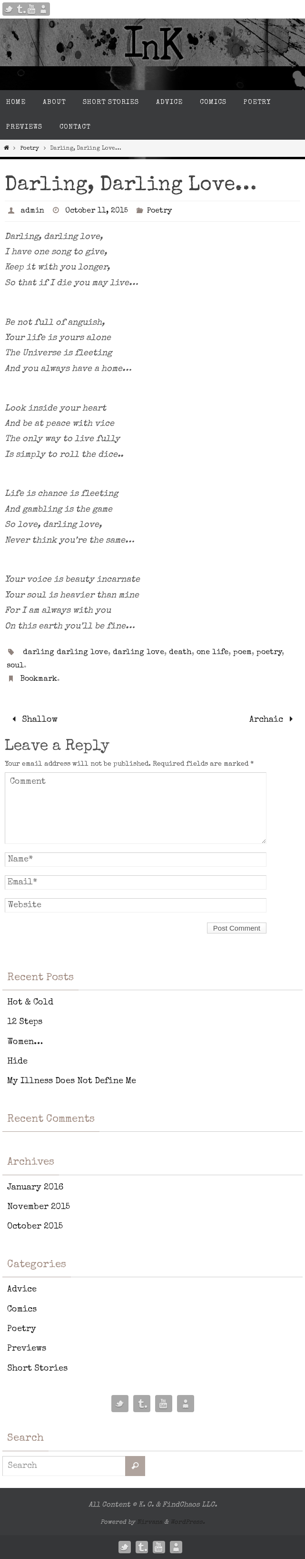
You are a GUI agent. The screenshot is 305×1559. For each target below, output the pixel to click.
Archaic (273, 720)
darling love (138, 652)
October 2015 (35, 1226)
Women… (25, 1042)
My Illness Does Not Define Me (71, 1081)
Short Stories (37, 1368)
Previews (26, 1348)
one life (212, 652)
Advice (22, 1289)
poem (242, 652)
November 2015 (38, 1207)
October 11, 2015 (96, 211)
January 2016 (35, 1187)
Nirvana (149, 1522)
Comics (22, 1309)
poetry (269, 652)
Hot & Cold (30, 1002)
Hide (17, 1061)
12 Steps (24, 1022)
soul (15, 666)
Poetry (29, 149)
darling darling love (65, 652)
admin (32, 211)
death (180, 652)
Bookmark (38, 679)
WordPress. (187, 1522)
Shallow (33, 720)
